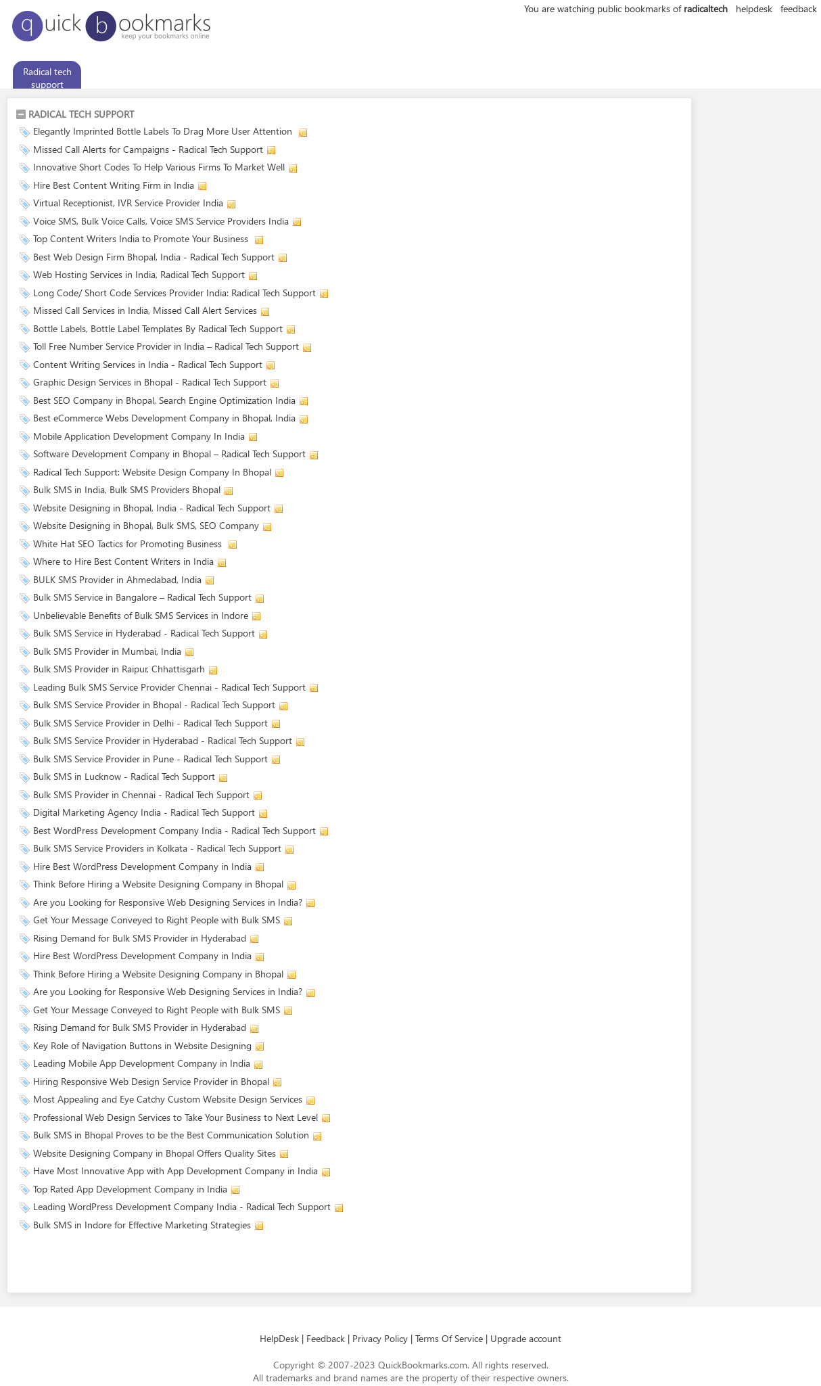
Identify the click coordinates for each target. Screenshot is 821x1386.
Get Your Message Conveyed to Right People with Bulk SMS (156, 919)
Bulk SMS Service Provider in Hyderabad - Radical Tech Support (162, 740)
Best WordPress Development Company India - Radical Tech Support (174, 830)
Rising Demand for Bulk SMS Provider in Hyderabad (139, 937)
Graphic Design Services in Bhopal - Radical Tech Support (149, 381)
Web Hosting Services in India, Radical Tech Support (139, 274)
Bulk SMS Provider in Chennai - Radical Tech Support (141, 794)
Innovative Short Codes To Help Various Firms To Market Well (159, 166)
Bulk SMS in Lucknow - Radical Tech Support (124, 776)
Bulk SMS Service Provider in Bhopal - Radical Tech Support (154, 704)
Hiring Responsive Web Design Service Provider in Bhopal (151, 1081)
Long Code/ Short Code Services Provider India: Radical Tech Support (174, 292)
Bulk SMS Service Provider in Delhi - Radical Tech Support (150, 722)
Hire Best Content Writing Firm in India (113, 185)
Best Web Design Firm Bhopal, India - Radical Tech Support (154, 256)
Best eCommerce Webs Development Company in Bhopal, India (164, 417)
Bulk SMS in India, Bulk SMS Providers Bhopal (126, 489)
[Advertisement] (174, 1264)
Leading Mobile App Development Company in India (141, 1063)
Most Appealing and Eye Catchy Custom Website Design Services (167, 1098)
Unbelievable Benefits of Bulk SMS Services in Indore (140, 615)
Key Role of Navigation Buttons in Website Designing (142, 1045)
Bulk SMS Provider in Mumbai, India (107, 651)
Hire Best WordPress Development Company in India (142, 866)
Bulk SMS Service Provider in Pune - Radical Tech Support (150, 758)
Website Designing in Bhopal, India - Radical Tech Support (152, 507)
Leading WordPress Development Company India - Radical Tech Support (182, 1206)
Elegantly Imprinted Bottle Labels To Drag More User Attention (164, 130)
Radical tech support (47, 78)
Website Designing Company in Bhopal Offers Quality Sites (154, 1153)
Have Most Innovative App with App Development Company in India (175, 1170)
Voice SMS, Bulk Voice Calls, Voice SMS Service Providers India (161, 220)
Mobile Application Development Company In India (139, 436)
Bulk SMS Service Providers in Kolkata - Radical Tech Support (157, 847)
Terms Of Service (449, 1338)
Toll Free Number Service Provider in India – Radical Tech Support (166, 346)
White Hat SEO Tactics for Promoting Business (129, 543)
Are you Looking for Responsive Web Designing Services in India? (167, 902)
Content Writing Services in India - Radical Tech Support (147, 364)
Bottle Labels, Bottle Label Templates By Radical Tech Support (158, 328)
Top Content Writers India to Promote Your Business (142, 238)
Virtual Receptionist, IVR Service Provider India (128, 202)
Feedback (325, 1338)
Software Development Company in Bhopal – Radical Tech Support (169, 453)
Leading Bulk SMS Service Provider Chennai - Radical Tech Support (169, 686)
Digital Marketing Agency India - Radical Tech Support (144, 812)
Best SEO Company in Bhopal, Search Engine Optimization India (164, 400)
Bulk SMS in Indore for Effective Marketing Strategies (142, 1224)
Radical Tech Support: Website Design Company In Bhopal (152, 471)
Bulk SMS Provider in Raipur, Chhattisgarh (119, 668)
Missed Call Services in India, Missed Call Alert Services (145, 310)
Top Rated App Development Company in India (130, 1188)
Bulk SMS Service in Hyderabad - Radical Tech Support (144, 632)
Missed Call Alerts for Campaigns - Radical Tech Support (148, 149)
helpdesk (754, 8)
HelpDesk (279, 1338)
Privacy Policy (380, 1338)
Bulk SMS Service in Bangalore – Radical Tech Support (142, 597)
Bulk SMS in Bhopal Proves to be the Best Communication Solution (171, 1134)
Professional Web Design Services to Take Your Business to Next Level (175, 1117)
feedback (798, 8)
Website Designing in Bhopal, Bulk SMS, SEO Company (146, 525)
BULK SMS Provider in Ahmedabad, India (117, 579)
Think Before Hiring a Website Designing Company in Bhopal (158, 883)
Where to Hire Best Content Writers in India (123, 561)
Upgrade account (525, 1338)
